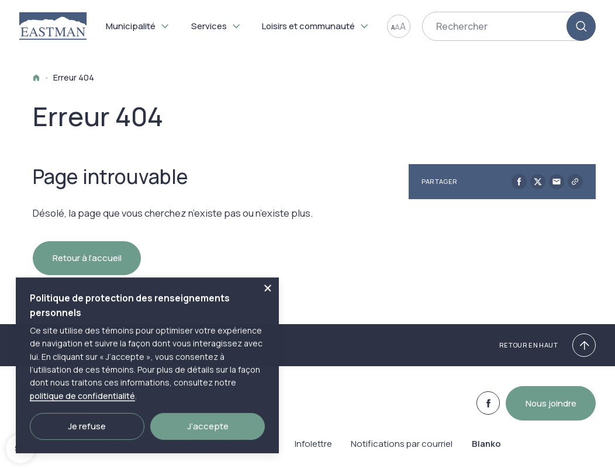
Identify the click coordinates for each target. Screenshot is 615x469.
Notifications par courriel (401, 450)
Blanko (486, 450)
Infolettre (313, 450)
